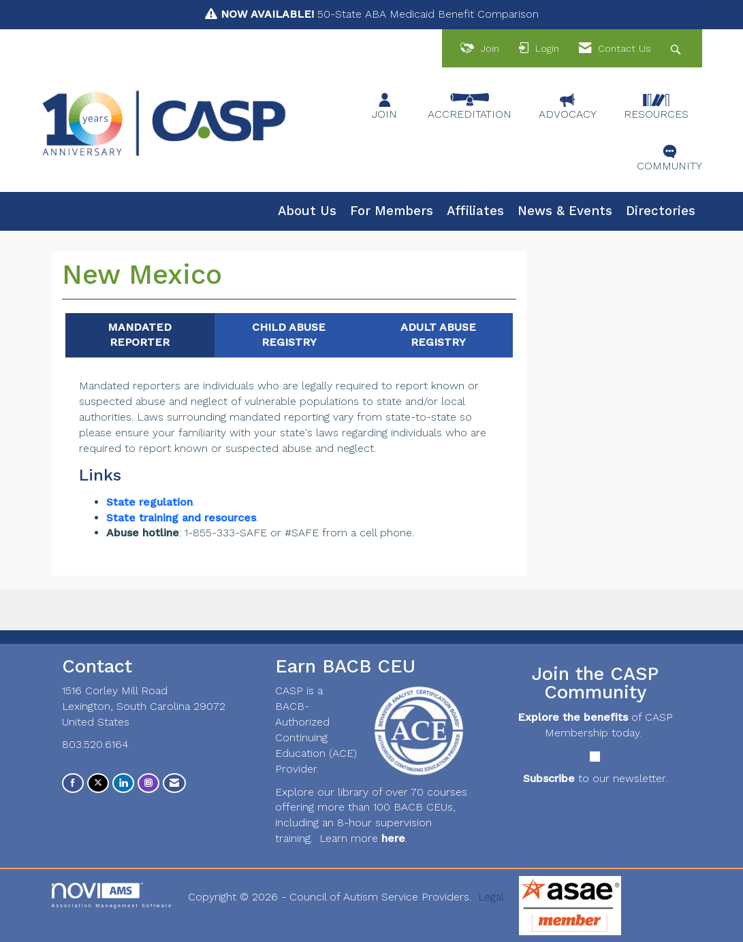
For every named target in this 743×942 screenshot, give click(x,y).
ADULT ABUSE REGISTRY (438, 335)
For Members (391, 211)
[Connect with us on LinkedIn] (123, 783)
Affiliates (475, 211)
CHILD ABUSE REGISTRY (289, 335)
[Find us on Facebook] (73, 783)
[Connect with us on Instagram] (148, 783)
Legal (491, 896)
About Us (307, 211)
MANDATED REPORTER (140, 335)
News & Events (565, 211)
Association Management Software (112, 895)
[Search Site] (677, 48)
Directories (660, 211)
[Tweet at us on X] (98, 783)
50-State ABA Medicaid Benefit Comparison (380, 13)
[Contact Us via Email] (174, 783)
